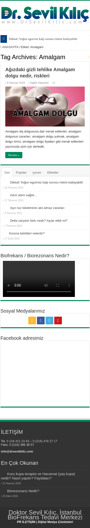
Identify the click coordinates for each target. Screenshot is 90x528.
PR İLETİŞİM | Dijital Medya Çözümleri (45, 522)
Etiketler (53, 172)
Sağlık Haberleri (39, 82)
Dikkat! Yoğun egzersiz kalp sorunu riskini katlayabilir (43, 39)
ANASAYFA (9, 47)
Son (7, 172)
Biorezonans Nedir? (23, 491)
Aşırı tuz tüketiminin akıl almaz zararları (37, 208)
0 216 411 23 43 (18, 441)
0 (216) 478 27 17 (45, 441)
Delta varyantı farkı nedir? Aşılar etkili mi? (38, 220)
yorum (37, 172)
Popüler (21, 172)
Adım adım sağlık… (23, 195)
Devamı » (13, 155)
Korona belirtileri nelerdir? (27, 233)
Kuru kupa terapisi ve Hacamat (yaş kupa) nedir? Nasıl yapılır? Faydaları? (38, 476)
